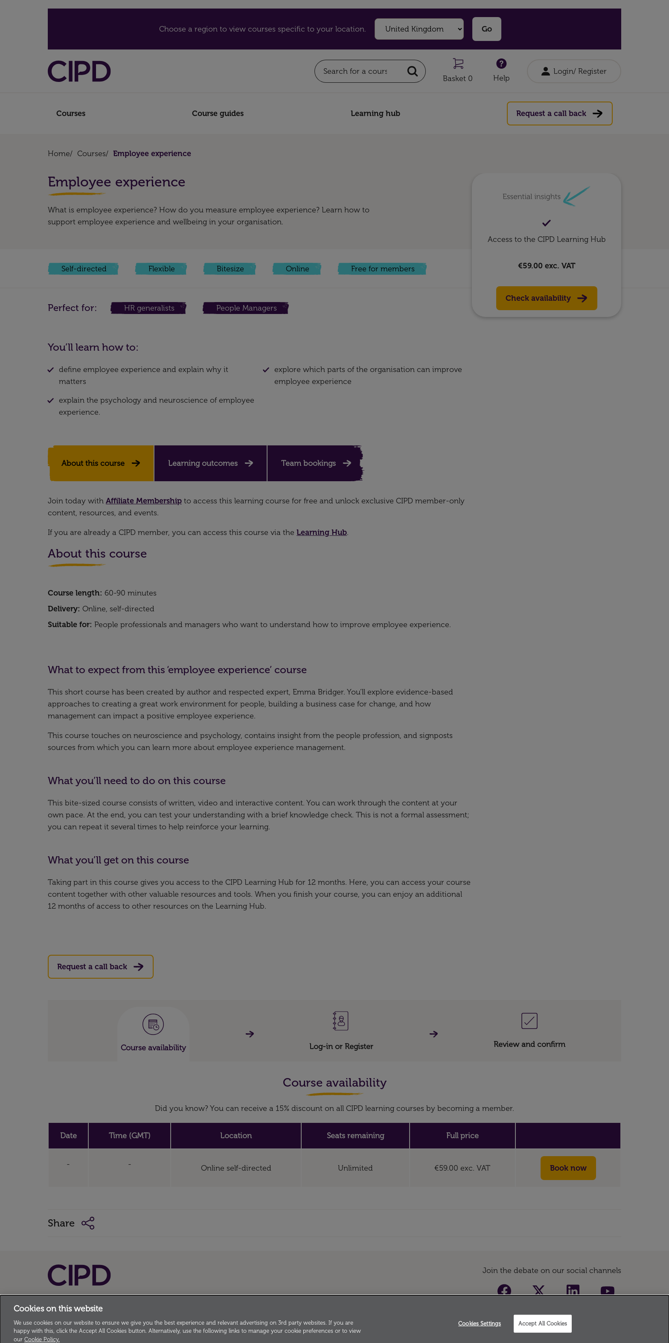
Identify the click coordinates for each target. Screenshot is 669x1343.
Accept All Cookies (542, 1333)
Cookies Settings (479, 1333)
